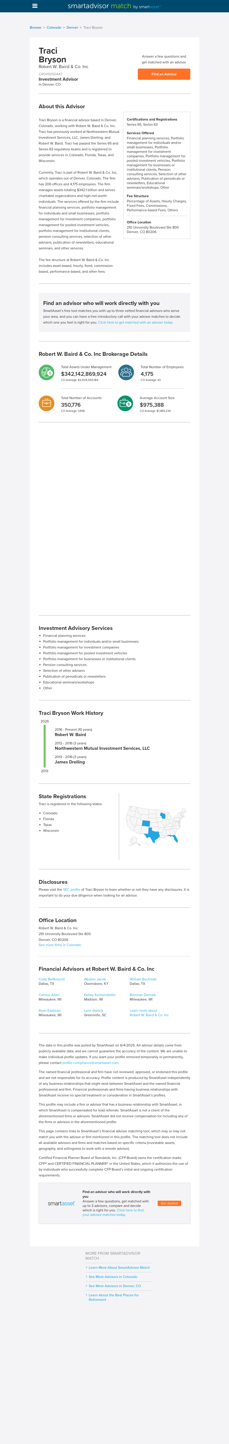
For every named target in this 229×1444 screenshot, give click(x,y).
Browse (35, 27)
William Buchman (143, 979)
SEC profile (71, 889)
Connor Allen (49, 995)
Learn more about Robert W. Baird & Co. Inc (149, 1012)
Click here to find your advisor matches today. (113, 1212)
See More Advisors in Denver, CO (115, 1286)
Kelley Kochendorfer (100, 995)
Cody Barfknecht (52, 979)
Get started (169, 1203)
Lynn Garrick (93, 1010)
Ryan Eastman (50, 1010)
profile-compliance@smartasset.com (90, 1063)
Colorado (54, 27)
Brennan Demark (143, 995)
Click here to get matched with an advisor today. (135, 322)
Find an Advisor (164, 74)
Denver (72, 27)
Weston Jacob (95, 979)
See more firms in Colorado (60, 945)
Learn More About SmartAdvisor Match (119, 1267)
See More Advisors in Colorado (113, 1277)
